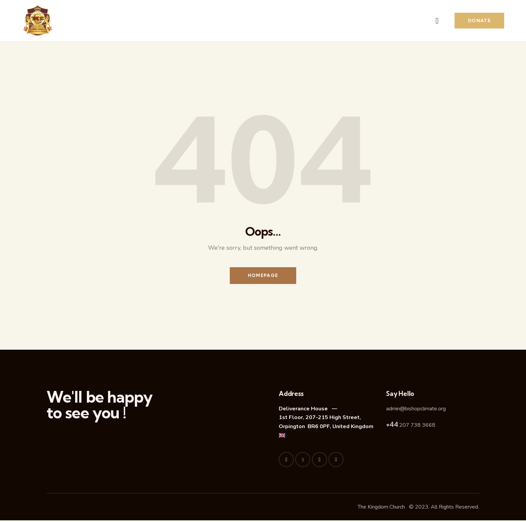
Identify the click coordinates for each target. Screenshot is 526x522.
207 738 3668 (410, 426)
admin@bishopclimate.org (416, 410)
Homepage (263, 276)
